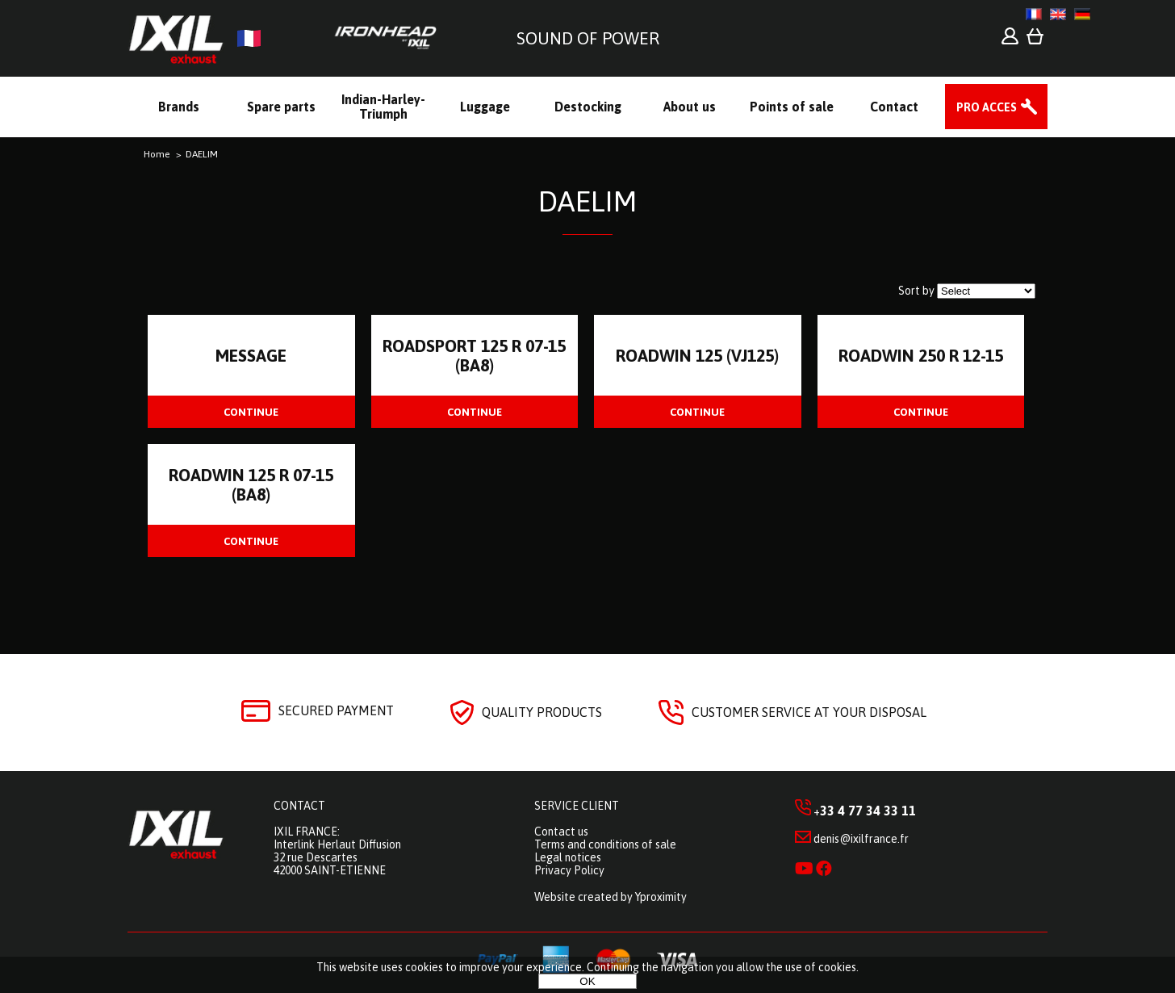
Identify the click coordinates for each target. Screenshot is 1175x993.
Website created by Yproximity (610, 896)
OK (587, 981)
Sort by (916, 290)
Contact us (561, 831)
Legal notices (567, 857)
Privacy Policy (569, 870)
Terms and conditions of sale (605, 844)
